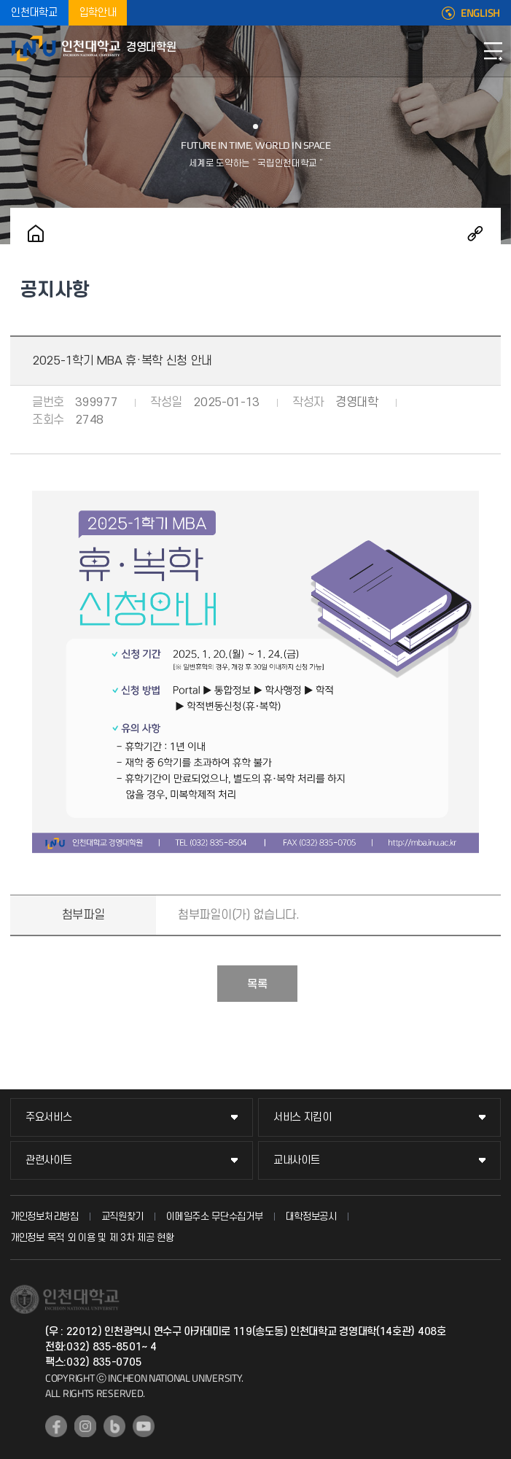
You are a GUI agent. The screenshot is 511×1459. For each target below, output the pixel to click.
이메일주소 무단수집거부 (214, 1216)
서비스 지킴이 (302, 1117)
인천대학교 (34, 13)
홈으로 (35, 233)
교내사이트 (296, 1160)
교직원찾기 (122, 1216)
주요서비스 (49, 1117)
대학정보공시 (311, 1216)
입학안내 (98, 13)
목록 (257, 984)
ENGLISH (480, 13)
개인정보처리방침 (44, 1216)
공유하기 (475, 233)
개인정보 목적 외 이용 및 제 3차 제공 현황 (92, 1237)
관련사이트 (49, 1160)
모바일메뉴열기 (493, 51)
